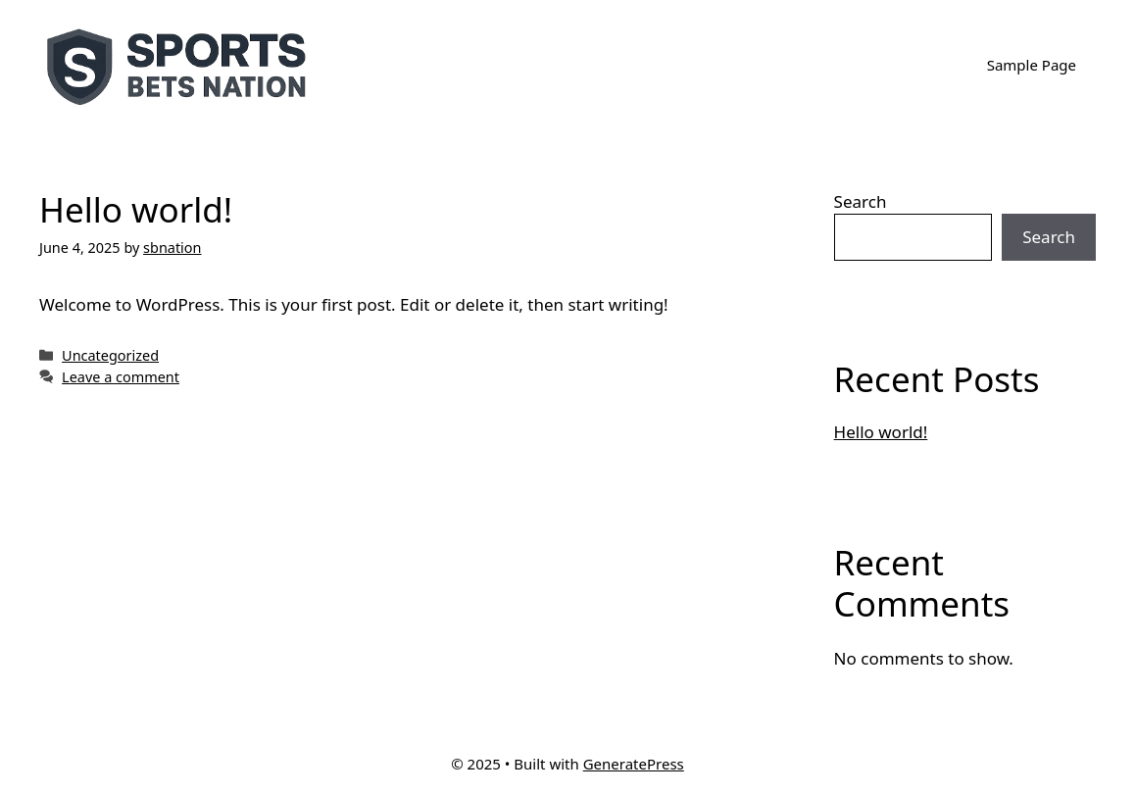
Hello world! (135, 209)
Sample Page (1031, 64)
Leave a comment (120, 377)
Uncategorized (110, 355)
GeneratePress (633, 763)
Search (860, 201)
